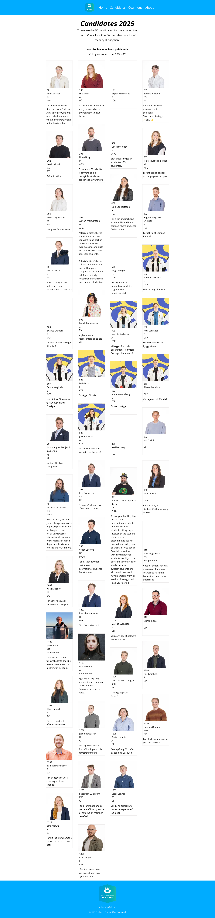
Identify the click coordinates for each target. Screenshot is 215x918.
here (117, 40)
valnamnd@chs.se (107, 907)
